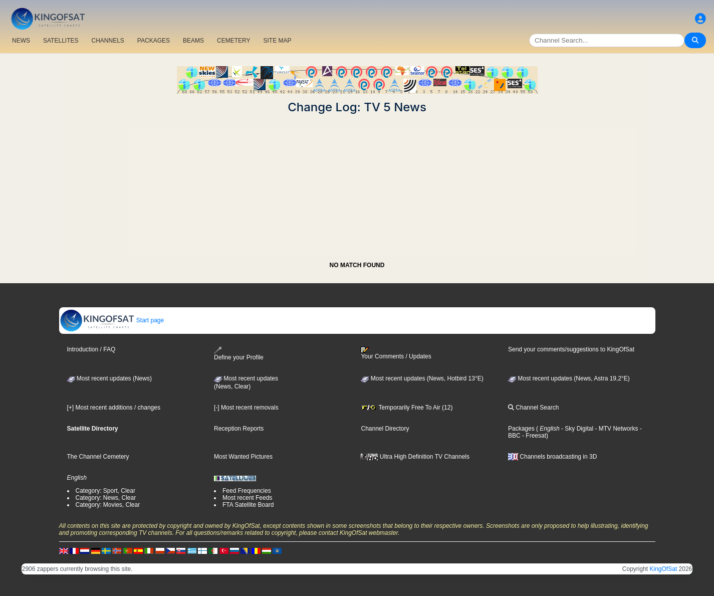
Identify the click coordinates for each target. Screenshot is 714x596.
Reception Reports (239, 428)
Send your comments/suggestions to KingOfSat (571, 349)
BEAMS (193, 40)
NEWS (21, 40)
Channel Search (533, 407)
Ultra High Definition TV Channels (415, 456)
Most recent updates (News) (109, 378)
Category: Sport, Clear (105, 490)
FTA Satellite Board (248, 504)
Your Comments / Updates (396, 353)
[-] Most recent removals (246, 407)
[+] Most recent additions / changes (113, 407)
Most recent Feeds (247, 497)
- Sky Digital (576, 428)
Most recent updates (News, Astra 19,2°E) (569, 378)
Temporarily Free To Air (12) (406, 407)
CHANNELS (107, 40)
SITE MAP (277, 40)
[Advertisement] (357, 184)
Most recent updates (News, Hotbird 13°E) (422, 378)
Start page (112, 320)
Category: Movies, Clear (108, 504)
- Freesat (533, 435)
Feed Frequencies (246, 490)
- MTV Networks (615, 428)
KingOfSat (663, 568)
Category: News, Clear (106, 497)
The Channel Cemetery (98, 456)
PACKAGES (153, 40)
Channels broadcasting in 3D (552, 456)
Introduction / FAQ (91, 349)
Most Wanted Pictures (243, 456)
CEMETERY (233, 40)
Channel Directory (385, 428)
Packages (521, 428)
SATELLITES (60, 40)
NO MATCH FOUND (357, 265)
